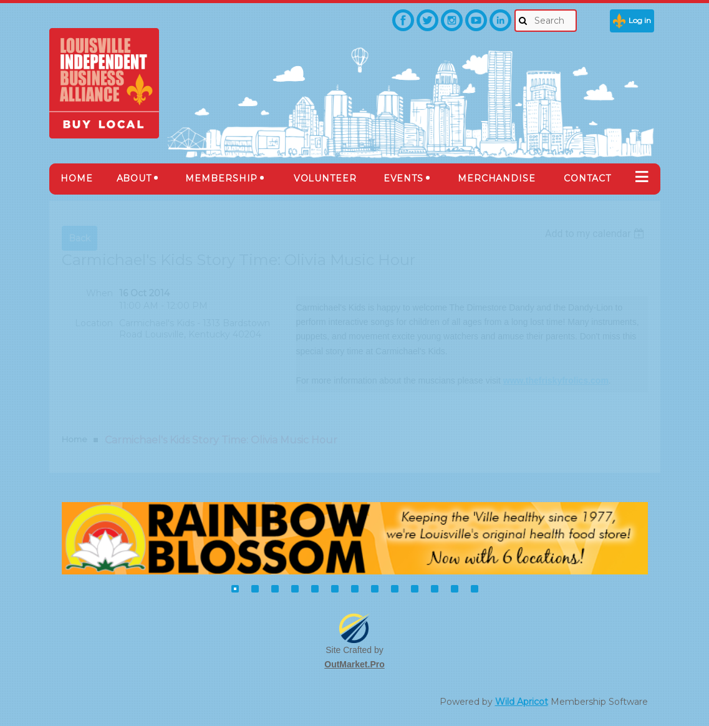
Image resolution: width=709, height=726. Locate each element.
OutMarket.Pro (354, 664)
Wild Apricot (521, 701)
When (99, 293)
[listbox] (596, 233)
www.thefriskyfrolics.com (556, 380)
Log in (640, 20)
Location (94, 323)
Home (74, 439)
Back (79, 238)
